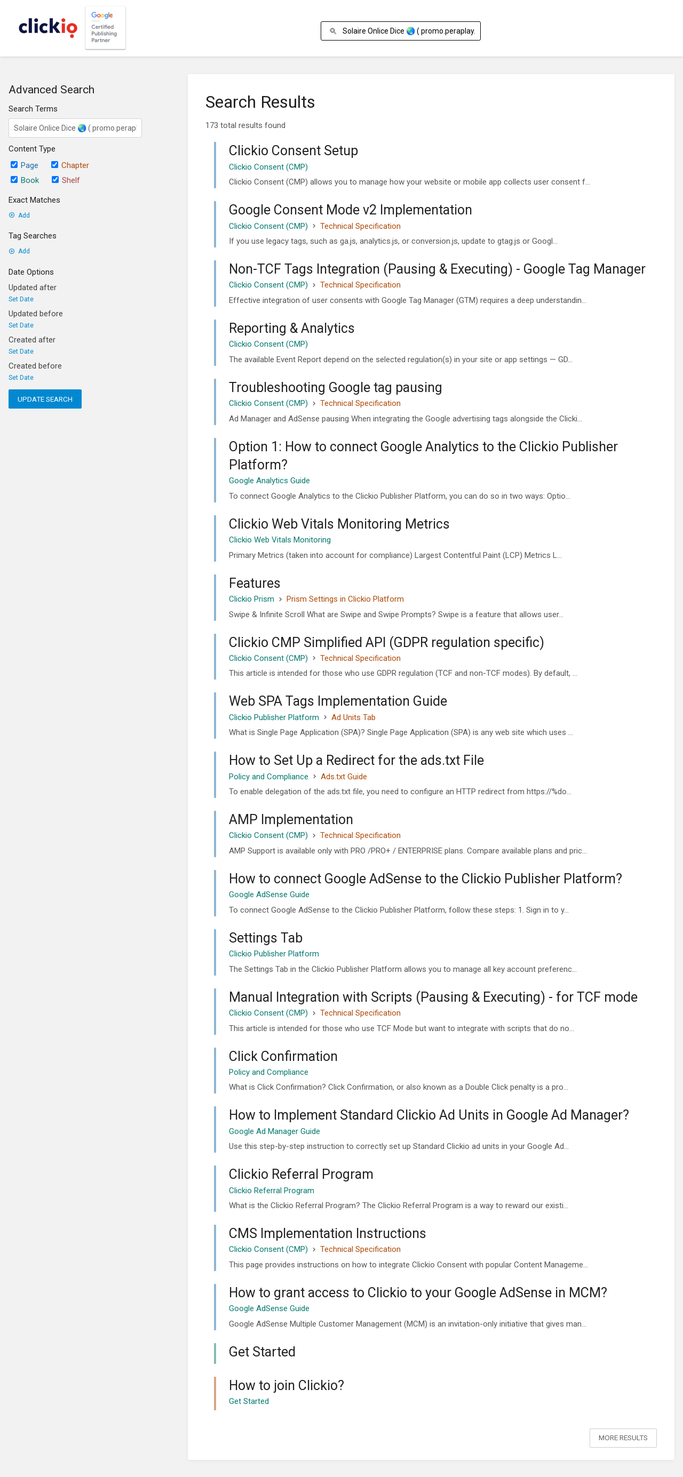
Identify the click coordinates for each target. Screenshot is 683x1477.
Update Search (45, 399)
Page (24, 165)
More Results (623, 1437)
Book (25, 180)
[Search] (334, 31)
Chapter (70, 165)
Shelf (66, 180)
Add (19, 215)
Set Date (21, 299)
